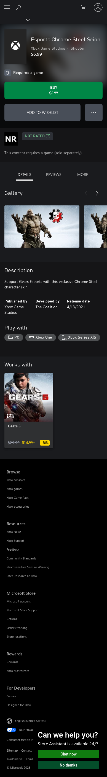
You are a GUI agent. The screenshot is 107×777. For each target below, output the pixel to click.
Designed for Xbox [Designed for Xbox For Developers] (19, 705)
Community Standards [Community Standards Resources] (21, 558)
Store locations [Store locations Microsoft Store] (17, 636)
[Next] (97, 193)
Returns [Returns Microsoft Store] (12, 619)
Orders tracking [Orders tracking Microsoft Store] (17, 627)
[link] (28, 410)
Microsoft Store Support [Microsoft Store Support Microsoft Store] (23, 610)
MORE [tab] (82, 174)
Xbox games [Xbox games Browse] (15, 489)
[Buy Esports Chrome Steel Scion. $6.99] (53, 90)
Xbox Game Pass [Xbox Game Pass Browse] (18, 497)
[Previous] (86, 193)
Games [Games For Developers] (11, 696)
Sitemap (12, 750)
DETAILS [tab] (24, 174)
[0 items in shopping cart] (85, 7)
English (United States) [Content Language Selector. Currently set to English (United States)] (30, 720)
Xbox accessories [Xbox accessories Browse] (18, 506)
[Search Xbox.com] (19, 7)
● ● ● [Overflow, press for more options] (94, 112)
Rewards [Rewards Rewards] (12, 662)
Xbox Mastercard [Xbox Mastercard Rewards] (18, 670)
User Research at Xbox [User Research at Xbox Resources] (22, 576)
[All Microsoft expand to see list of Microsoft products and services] (7, 7)
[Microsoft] (53, 4)
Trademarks (14, 759)
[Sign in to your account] (98, 7)
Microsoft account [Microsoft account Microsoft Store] (19, 601)
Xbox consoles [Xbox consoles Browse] (16, 480)
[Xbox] (14, 19)
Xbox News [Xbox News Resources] (14, 532)
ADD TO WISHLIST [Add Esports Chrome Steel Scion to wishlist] (42, 112)
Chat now (68, 754)
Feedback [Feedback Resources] (13, 549)
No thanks (68, 765)
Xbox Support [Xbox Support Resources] (15, 540)
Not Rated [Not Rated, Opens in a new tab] (37, 136)
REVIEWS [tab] (53, 174)
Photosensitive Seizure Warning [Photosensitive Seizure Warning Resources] (28, 567)
